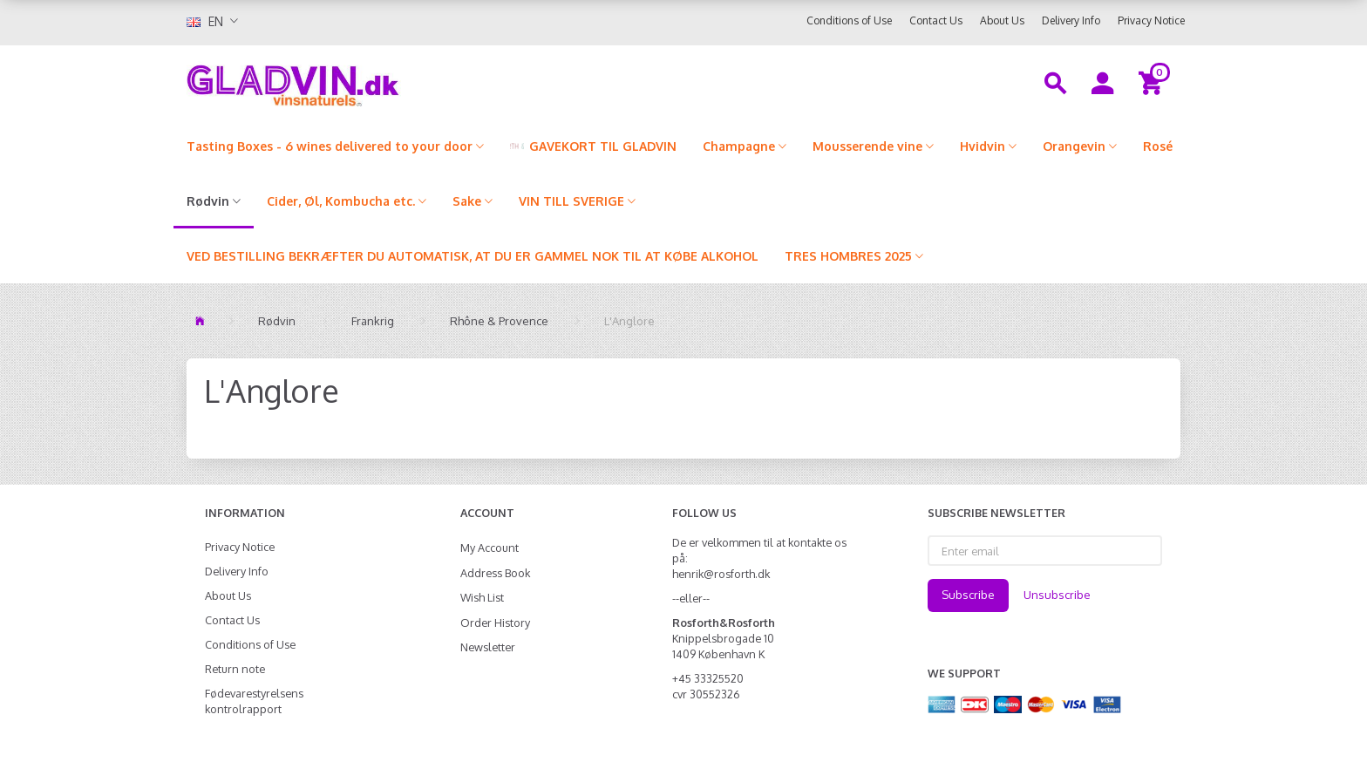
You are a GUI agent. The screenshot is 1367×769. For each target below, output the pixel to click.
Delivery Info (1071, 20)
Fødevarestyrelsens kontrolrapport (254, 701)
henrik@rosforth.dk (721, 574)
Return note (235, 669)
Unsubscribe (1057, 595)
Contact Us (935, 20)
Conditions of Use (849, 20)
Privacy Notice (1151, 20)
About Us (1002, 20)
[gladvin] (365, 82)
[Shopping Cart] (1153, 82)
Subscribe (968, 595)
